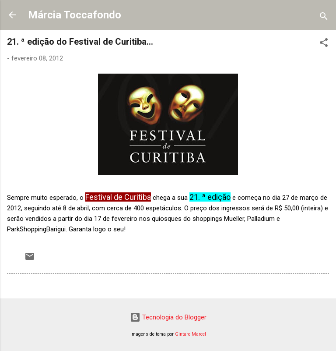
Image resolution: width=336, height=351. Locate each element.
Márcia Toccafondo (74, 15)
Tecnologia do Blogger (168, 317)
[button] (323, 44)
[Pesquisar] (323, 17)
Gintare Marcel (190, 334)
